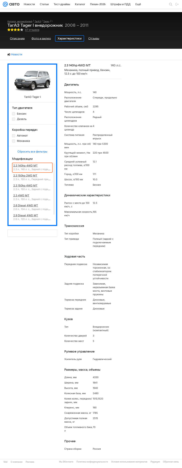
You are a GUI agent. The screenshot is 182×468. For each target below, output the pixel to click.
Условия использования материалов (129, 462)
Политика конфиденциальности (92, 462)
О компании (16, 462)
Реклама (30, 462)
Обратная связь (171, 462)
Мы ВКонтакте (66, 462)
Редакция (155, 462)
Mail (5, 462)
